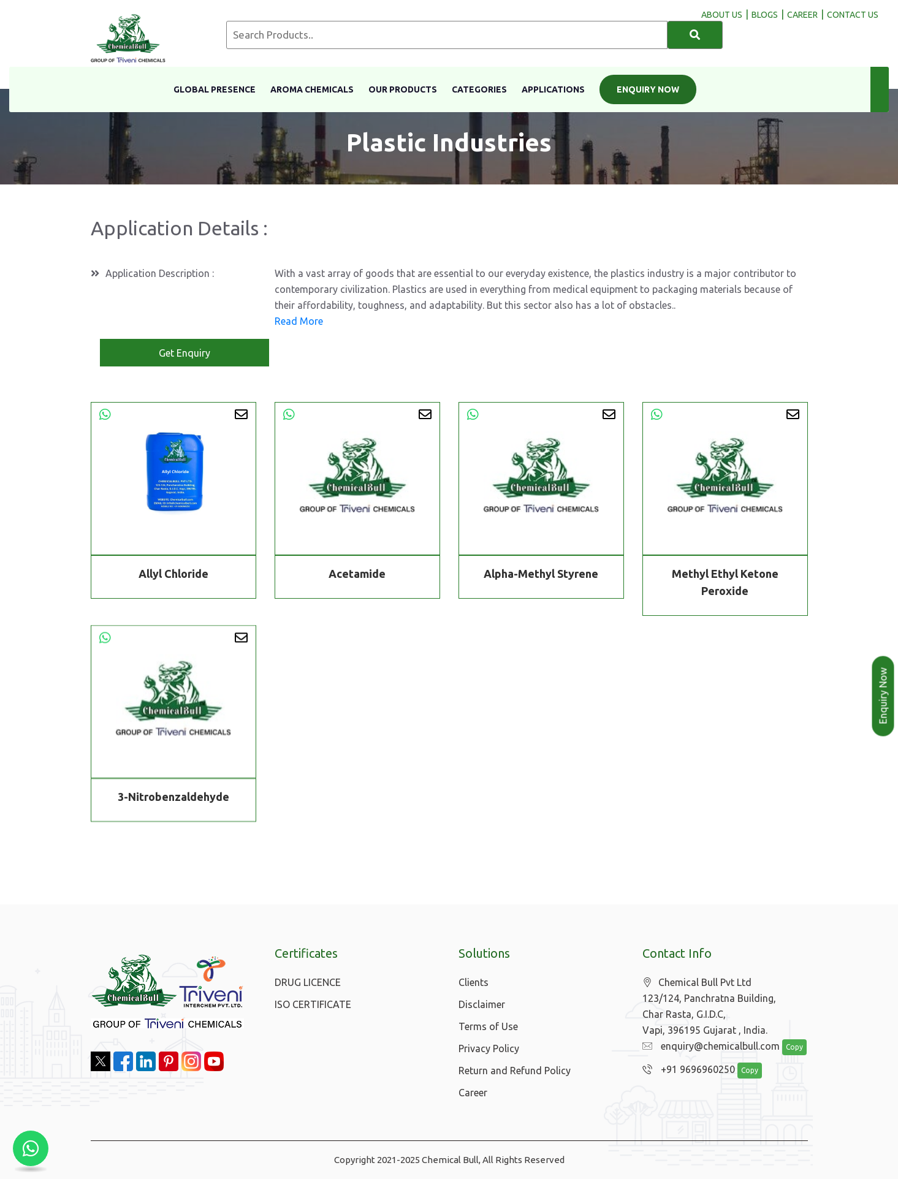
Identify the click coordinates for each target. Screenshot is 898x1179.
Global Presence (214, 89)
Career (473, 1092)
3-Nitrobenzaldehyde (173, 798)
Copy (794, 1047)
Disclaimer (482, 1004)
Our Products (402, 89)
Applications (553, 89)
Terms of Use (488, 1026)
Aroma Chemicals (312, 89)
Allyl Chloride (173, 573)
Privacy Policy (489, 1048)
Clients (474, 982)
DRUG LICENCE (308, 982)
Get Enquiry (184, 352)
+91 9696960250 (688, 1069)
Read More (299, 321)
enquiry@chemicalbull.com (711, 1046)
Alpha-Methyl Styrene (541, 573)
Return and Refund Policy (515, 1070)
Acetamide (357, 573)
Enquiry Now (648, 89)
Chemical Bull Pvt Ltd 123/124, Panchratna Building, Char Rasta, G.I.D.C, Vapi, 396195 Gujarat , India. (709, 1006)
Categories (479, 89)
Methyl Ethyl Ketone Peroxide (725, 582)
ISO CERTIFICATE (313, 1004)
